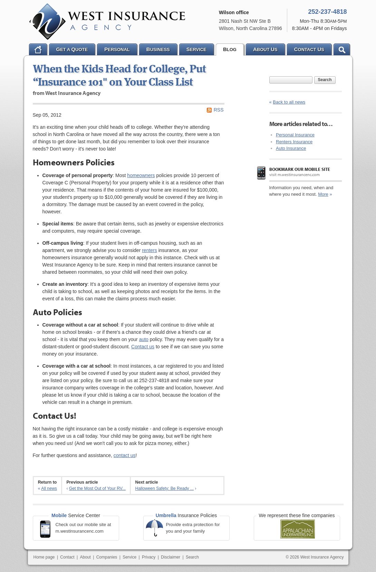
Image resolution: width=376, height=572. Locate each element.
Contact (67, 557)
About (85, 557)
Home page (44, 557)
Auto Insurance (291, 148)
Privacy (148, 557)
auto (143, 339)
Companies (106, 557)
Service (129, 557)
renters (149, 250)
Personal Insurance (295, 134)
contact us (125, 455)
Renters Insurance (294, 141)
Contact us (142, 346)
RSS (219, 110)
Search (325, 79)
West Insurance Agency (107, 21)
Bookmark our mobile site (299, 169)
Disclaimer (170, 557)
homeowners (141, 175)
